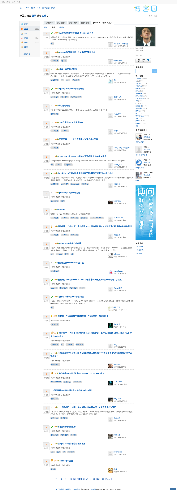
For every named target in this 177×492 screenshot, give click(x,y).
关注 (27, 8)
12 (94, 479)
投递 (37, 38)
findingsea (117, 365)
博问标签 (85, 23)
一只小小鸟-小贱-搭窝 (122, 148)
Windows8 (77, 382)
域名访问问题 (64, 105)
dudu (137, 180)
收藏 (26, 42)
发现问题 (140, 250)
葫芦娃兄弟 (118, 61)
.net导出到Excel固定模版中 (71, 122)
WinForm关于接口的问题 (70, 243)
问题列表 (49, 23)
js (138, 113)
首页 (3, 2)
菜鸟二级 (147, 137)
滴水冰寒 (117, 418)
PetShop (61, 209)
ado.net (54, 288)
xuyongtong (118, 452)
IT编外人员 (118, 97)
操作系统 (67, 382)
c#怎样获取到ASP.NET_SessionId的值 (76, 33)
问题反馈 (27, 54)
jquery (140, 111)
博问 (26, 29)
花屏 (58, 452)
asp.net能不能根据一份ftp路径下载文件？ (77, 52)
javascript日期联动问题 (69, 193)
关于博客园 (60, 489)
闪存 (26, 24)
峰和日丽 (117, 307)
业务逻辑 (64, 418)
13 (98, 479)
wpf (139, 118)
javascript (54, 201)
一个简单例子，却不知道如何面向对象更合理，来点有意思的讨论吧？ (88, 407)
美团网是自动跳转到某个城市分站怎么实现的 (72, 390)
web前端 (141, 108)
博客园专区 (142, 116)
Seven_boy (118, 165)
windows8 (55, 271)
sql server (142, 93)
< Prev (56, 479)
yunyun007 (118, 399)
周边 (18, 2)
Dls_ (115, 345)
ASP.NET (54, 97)
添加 (37, 42)
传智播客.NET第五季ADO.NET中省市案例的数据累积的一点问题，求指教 (90, 279)
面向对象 (54, 418)
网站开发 (64, 97)
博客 (26, 33)
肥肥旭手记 (140, 142)
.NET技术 (54, 61)
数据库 (82, 288)
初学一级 (147, 150)
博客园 (93, 489)
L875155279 (118, 218)
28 (103, 479)
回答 (53, 27)
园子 (22, 8)
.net (52, 452)
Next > (108, 479)
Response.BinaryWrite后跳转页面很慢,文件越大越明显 (82, 156)
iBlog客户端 (140, 168)
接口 (66, 254)
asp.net (58, 165)
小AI (115, 469)
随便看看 (46, 8)
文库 (26, 47)
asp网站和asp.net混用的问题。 (72, 88)
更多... (138, 126)
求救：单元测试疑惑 (68, 69)
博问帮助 (140, 247)
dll (72, 254)
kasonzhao (118, 201)
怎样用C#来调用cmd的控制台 (71, 296)
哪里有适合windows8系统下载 (70, 263)
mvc (67, 80)
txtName (117, 254)
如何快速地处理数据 (67, 427)
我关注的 (61, 23)
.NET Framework (96, 218)
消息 (53, 8)
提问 (37, 29)
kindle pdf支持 (66, 461)
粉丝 (33, 8)
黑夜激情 (117, 324)
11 (90, 479)
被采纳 (61, 27)
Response (68, 165)
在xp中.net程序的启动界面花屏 (71, 444)
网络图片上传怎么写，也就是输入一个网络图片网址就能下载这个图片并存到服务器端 (95, 226)
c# (52, 165)
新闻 (8, 2)
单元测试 (75, 80)
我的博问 (73, 23)
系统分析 (84, 218)
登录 (34, 16)
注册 (44, 16)
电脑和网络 (55, 365)
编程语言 (141, 106)
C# (52, 44)
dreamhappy (118, 271)
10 (87, 479)
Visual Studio (56, 382)
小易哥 (116, 131)
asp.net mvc (142, 98)
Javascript (75, 184)
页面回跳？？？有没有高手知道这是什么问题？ (79, 139)
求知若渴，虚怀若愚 (121, 44)
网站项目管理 (76, 97)
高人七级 (147, 175)
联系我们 (68, 489)
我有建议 (140, 253)
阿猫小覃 (117, 435)
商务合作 (76, 489)
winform (59, 254)
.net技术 (141, 78)
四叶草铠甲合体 (141, 155)
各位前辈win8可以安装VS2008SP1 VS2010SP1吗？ (81, 373)
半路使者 (117, 184)
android (141, 123)
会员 (13, 2)
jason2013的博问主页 (102, 23)
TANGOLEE (118, 382)
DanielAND (118, 288)
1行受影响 (117, 114)
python (140, 121)
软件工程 (74, 218)
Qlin (115, 80)
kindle (53, 469)
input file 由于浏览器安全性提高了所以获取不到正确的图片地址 (85, 173)
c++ (139, 103)
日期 (63, 201)
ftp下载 (64, 61)
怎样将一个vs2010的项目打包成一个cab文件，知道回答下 (83, 316)
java (139, 91)
